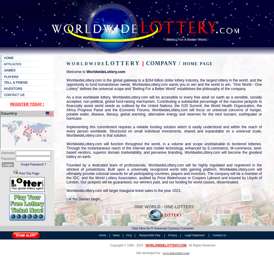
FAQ (129, 235)
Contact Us (219, 235)
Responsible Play (149, 235)
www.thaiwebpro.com (176, 253)
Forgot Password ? (33, 164)
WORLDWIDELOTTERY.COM (166, 245)
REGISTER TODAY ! (27, 104)
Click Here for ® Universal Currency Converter (163, 228)
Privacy (172, 235)
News (116, 235)
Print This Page (29, 173)
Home (102, 235)
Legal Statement (195, 235)
